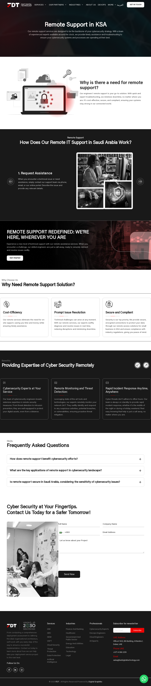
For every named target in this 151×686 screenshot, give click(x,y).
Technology (71, 652)
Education (70, 648)
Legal (68, 656)
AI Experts (94, 641)
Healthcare (70, 633)
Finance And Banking (74, 629)
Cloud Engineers (97, 637)
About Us (91, 5)
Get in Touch (135, 5)
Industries (76, 5)
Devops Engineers (97, 633)
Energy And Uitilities (74, 644)
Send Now (69, 574)
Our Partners (58, 5)
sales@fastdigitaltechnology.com (126, 660)
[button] (61, 532)
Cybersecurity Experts (99, 629)
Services (40, 5)
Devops (102, 5)
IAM (48, 629)
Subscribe (137, 630)
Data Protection (54, 656)
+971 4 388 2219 (120, 652)
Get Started (15, 258)
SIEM (49, 637)
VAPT (49, 641)
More (112, 5)
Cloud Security (53, 645)
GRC (49, 633)
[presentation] (79, 561)
